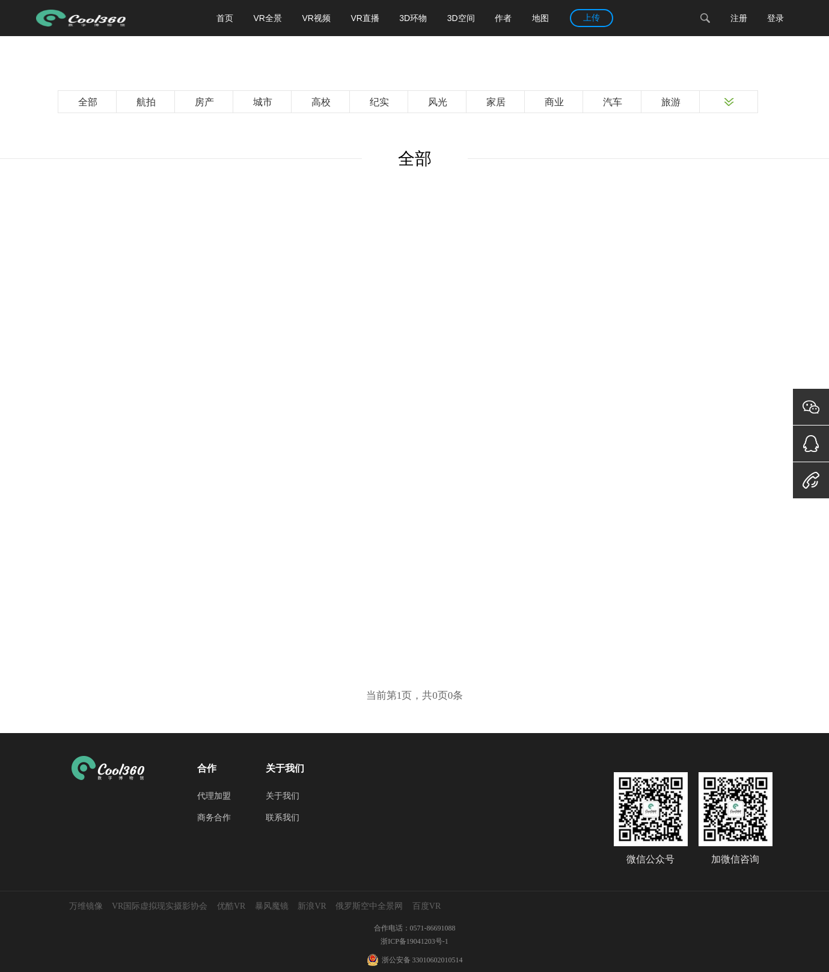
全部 (87, 102)
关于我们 (282, 795)
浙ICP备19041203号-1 (414, 941)
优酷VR (231, 906)
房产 (204, 102)
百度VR (426, 906)
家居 (496, 102)
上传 (591, 17)
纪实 (379, 102)
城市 (262, 102)
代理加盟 (214, 795)
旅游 (671, 102)
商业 (554, 102)
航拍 (146, 102)
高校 (321, 102)
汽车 (612, 102)
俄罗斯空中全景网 (369, 906)
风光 (437, 102)
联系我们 (282, 817)
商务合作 (214, 817)
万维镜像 (86, 906)
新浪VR (312, 906)
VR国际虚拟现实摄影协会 (159, 906)
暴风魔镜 (272, 906)
